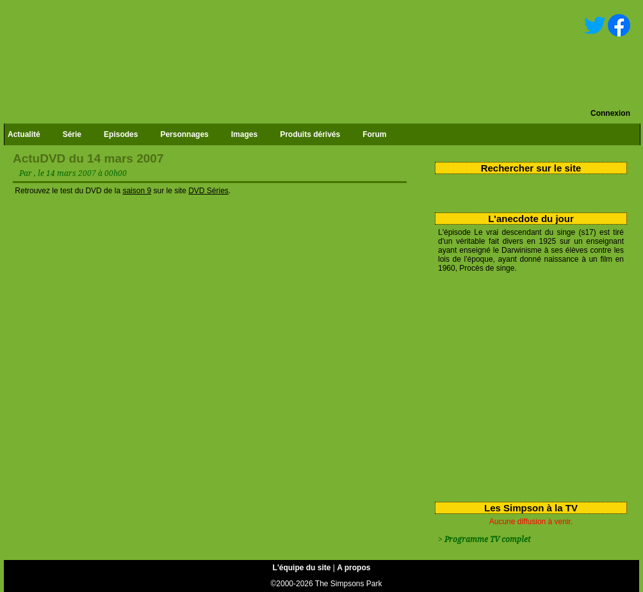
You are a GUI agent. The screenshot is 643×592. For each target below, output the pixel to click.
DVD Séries (208, 190)
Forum (374, 134)
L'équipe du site (302, 567)
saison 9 (136, 190)
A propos (353, 567)
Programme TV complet (487, 539)
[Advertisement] (526, 385)
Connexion (610, 113)
